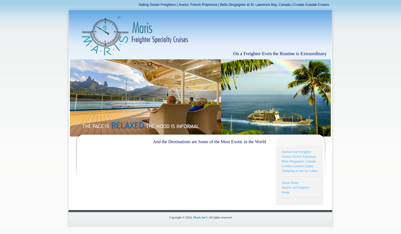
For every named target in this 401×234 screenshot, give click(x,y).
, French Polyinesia (198, 5)
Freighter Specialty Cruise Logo (131, 33)
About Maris (290, 183)
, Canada (299, 161)
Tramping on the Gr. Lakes (299, 171)
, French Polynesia (299, 157)
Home (286, 192)
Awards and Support (295, 187)
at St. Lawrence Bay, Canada (255, 5)
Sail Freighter (296, 152)
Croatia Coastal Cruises (311, 5)
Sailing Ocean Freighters (157, 5)
